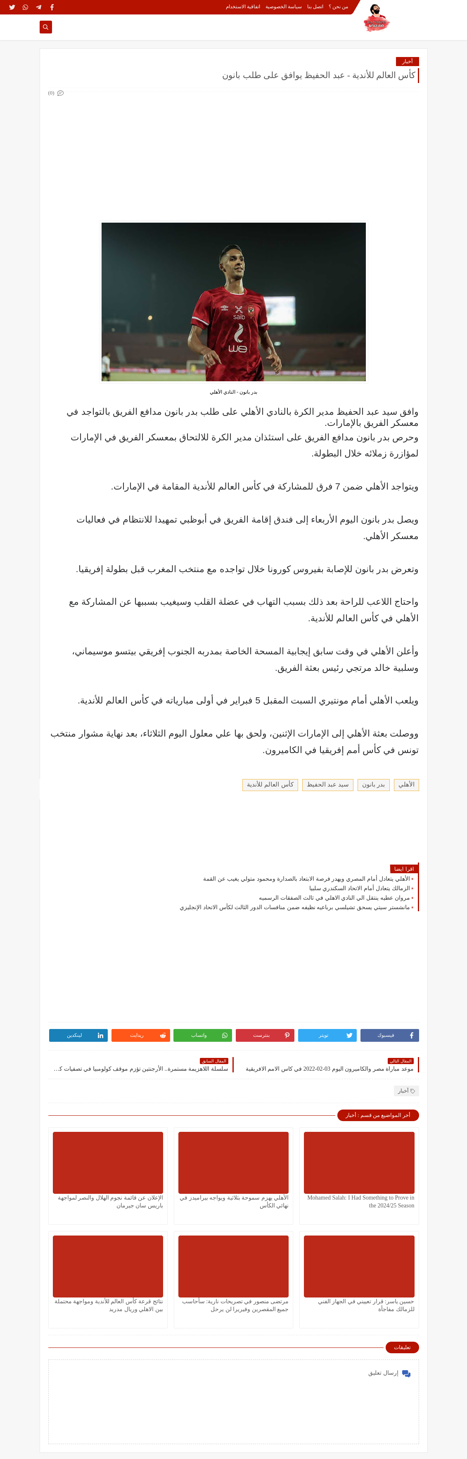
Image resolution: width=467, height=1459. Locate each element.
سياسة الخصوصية (284, 7)
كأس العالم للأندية (270, 784)
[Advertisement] (233, 156)
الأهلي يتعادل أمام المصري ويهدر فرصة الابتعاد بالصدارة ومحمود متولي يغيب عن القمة (306, 878)
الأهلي (406, 784)
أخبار (407, 61)
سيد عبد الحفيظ (328, 784)
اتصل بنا (315, 7)
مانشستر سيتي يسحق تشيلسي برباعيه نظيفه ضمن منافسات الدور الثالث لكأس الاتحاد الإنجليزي (295, 907)
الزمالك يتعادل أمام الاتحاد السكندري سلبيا (359, 888)
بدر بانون (373, 784)
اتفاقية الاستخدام (243, 7)
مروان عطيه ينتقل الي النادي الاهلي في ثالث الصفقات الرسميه (334, 897)
